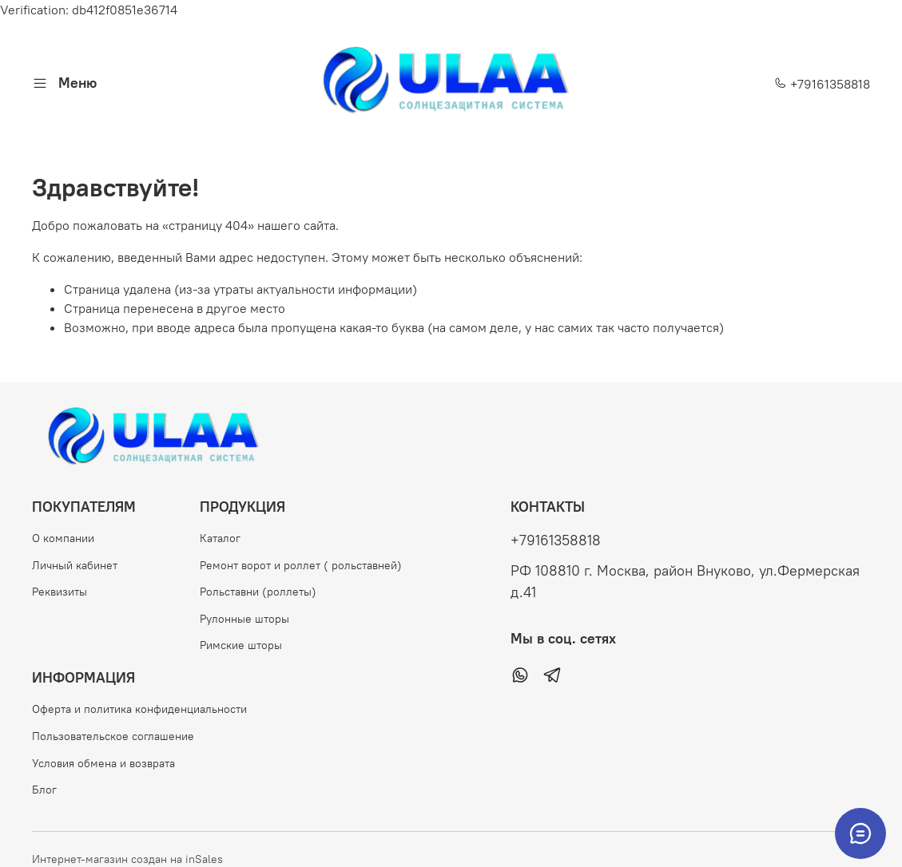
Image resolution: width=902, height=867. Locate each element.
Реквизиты (59, 591)
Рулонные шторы (244, 619)
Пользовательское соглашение (113, 736)
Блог (44, 789)
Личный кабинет (74, 565)
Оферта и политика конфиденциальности (139, 709)
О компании (63, 538)
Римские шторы (241, 645)
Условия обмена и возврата (103, 763)
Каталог (220, 538)
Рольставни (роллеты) (258, 591)
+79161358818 (822, 84)
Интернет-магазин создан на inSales (127, 859)
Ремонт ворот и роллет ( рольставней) (301, 565)
